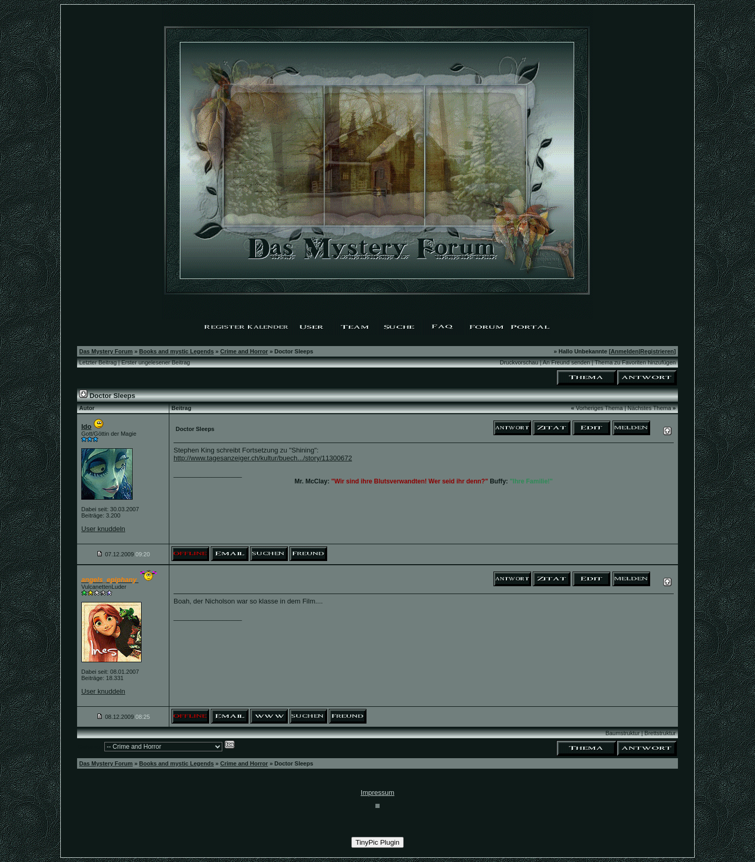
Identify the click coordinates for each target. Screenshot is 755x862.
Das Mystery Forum (106, 351)
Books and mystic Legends (176, 351)
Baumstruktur (623, 733)
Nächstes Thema (649, 408)
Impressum (377, 792)
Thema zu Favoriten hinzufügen (635, 362)
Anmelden (625, 351)
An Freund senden (566, 362)
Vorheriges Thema (599, 408)
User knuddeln (103, 529)
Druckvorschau (519, 362)
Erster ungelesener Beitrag (156, 362)
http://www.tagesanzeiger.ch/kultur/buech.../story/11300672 (263, 458)
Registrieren (657, 351)
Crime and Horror (244, 351)
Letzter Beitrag (98, 362)
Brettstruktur (660, 733)
